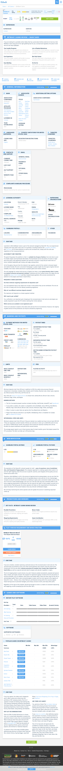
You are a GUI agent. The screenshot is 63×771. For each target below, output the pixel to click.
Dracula (6, 662)
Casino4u (21, 112)
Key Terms (11, 555)
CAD (19, 341)
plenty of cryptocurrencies (19, 396)
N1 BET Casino (26, 113)
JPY (27, 343)
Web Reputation (30, 80)
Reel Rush (6, 651)
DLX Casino (20, 102)
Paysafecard (55, 403)
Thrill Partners (7, 110)
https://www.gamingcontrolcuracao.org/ (38, 215)
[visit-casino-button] (10, 18)
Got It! (31, 769)
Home (4, 7)
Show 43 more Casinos (22, 119)
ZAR (27, 341)
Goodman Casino (27, 109)
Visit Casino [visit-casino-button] (49, 19)
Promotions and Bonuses (43, 80)
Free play (21, 651)
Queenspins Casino (21, 114)
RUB (27, 344)
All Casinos (11, 7)
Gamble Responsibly (37, 751)
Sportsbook (36, 100)
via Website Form (8, 216)
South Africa (51, 142)
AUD (21, 343)
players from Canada (15, 275)
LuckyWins (47, 248)
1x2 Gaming (7, 616)
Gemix (5, 674)
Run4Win (53, 248)
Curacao (5, 31)
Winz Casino (20, 109)
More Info (52, 767)
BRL (21, 344)
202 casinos (45, 12)
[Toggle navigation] (60, 2)
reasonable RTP (12, 723)
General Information (5, 80)
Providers (7, 605)
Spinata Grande (8, 670)
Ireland (50, 144)
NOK (24, 341)
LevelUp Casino (21, 106)
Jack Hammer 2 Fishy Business (8, 685)
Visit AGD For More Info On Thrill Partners (9, 113)
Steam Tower (7, 658)
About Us (17, 751)
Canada (55, 144)
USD (19, 343)
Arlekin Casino (27, 106)
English (6, 142)
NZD (24, 343)
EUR (22, 341)
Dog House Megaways (42, 697)
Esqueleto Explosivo (6, 666)
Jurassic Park (7, 681)
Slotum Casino (27, 116)
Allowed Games (11, 553)
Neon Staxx (7, 677)
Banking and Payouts (19, 80)
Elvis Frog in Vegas (53, 697)
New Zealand (51, 146)
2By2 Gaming (7, 612)
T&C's (29, 751)
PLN (19, 344)
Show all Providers (9, 618)
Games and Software (55, 80)
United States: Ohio (53, 12)
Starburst (37, 698)
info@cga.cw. (35, 209)
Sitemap (46, 751)
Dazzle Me (6, 655)
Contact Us (23, 751)
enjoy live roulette (40, 714)
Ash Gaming (7, 609)
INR (18, 346)
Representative (8, 235)
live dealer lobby (50, 704)
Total (14, 605)
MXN (24, 344)
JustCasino (9, 249)
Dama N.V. (6, 103)
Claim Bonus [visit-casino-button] (12, 549)
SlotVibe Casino (27, 102)
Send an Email (22, 159)
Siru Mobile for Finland (15, 414)
